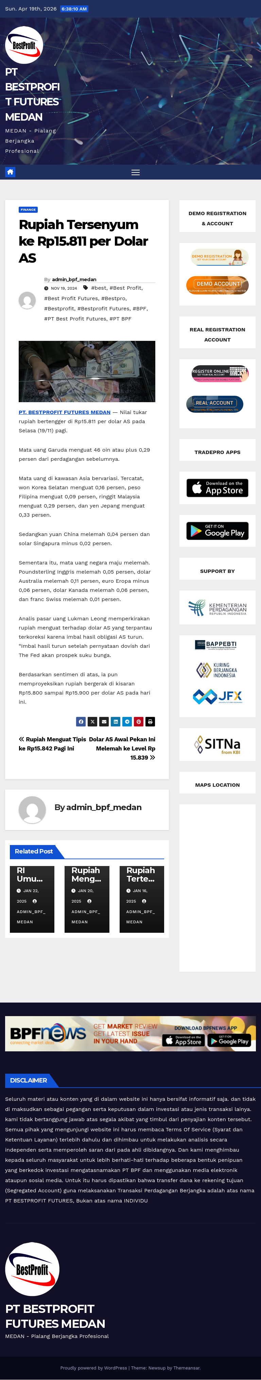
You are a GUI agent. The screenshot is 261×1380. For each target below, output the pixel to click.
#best (98, 288)
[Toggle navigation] (135, 172)
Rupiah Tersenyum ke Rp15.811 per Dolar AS (83, 241)
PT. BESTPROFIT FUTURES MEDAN (64, 412)
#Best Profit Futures (71, 298)
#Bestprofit (59, 309)
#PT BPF (120, 319)
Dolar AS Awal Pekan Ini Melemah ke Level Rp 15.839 (122, 748)
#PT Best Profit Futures (75, 319)
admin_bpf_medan (74, 280)
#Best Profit (125, 288)
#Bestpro (113, 298)
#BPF (139, 309)
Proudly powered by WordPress (94, 1368)
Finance (28, 210)
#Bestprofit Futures (103, 309)
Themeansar (186, 1368)
